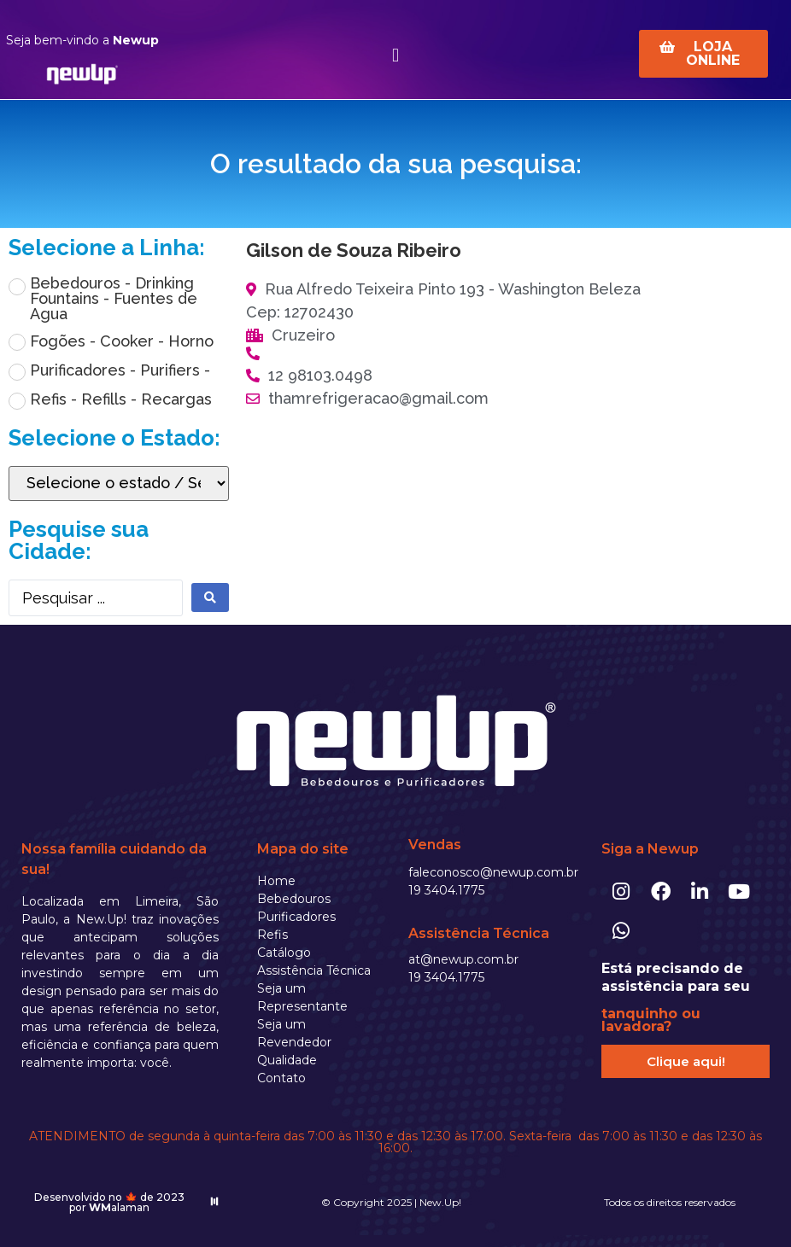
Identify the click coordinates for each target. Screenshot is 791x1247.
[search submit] (210, 597)
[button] (395, 55)
